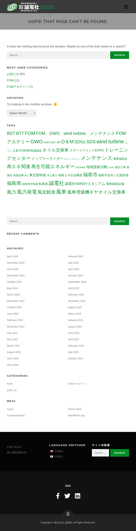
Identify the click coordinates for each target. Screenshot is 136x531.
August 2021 (75, 326)
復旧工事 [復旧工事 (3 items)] (120, 167)
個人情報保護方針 (17, 452)
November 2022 (77, 301)
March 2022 (74, 313)
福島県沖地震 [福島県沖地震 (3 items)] (30, 184)
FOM (10, 80)
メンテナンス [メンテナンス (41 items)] (96, 158)
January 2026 (75, 256)
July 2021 (12, 333)
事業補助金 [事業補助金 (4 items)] (120, 158)
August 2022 (75, 307)
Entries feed (74, 409)
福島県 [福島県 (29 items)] (14, 183)
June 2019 (12, 364)
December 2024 (16, 275)
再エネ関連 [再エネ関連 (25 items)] (18, 166)
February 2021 (76, 345)
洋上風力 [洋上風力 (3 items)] (52, 175)
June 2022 (12, 313)
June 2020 (12, 358)
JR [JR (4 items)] (58, 142)
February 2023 (76, 294)
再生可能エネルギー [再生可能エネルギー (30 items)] (53, 166)
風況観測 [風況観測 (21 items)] (46, 192)
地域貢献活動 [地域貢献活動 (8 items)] (96, 167)
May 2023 (12, 288)
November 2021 (16, 326)
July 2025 (73, 262)
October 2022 (14, 307)
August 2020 (14, 352)
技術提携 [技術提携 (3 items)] (18, 175)
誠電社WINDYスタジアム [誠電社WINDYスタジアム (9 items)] (85, 184)
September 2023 (77, 281)
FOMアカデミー (18, 86)
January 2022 (75, 320)
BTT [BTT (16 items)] (20, 133)
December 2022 (16, 301)
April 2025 (73, 269)
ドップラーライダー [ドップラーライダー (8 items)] (47, 158)
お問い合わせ (14, 447)
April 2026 (12, 256)
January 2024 (75, 275)
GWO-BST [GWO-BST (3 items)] (49, 142)
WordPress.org (76, 415)
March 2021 (13, 345)
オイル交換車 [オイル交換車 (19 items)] (55, 150)
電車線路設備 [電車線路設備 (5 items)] (115, 184)
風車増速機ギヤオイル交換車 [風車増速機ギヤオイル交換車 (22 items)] (96, 192)
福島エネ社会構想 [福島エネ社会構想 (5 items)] (70, 175)
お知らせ (13, 74)
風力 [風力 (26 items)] (11, 192)
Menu (126, 6)
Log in (10, 409)
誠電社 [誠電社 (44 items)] (56, 183)
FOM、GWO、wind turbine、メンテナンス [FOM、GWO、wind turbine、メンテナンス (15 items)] (75, 133)
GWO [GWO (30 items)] (37, 141)
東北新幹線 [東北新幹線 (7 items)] (37, 175)
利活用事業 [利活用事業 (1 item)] (80, 167)
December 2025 (16, 262)
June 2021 (74, 333)
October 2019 (75, 358)
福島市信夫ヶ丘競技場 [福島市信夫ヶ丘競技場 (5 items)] (113, 175)
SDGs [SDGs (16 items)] (80, 142)
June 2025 (12, 269)
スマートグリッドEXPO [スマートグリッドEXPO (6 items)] (86, 150)
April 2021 (73, 339)
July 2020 (73, 352)
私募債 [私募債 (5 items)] (43, 184)
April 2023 (73, 288)
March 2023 (13, 294)
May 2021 (12, 339)
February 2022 (15, 320)
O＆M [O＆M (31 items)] (67, 141)
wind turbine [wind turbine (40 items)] (110, 141)
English (59, 451)
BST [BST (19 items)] (11, 133)
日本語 (59, 456)
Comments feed (15, 415)
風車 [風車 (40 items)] (61, 192)
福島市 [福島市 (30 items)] (90, 174)
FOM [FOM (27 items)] (30, 133)
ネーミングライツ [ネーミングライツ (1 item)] (72, 159)
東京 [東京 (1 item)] (26, 175)
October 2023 (14, 281)
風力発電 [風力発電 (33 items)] (27, 192)
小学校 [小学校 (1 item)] (111, 167)
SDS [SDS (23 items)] (91, 141)
